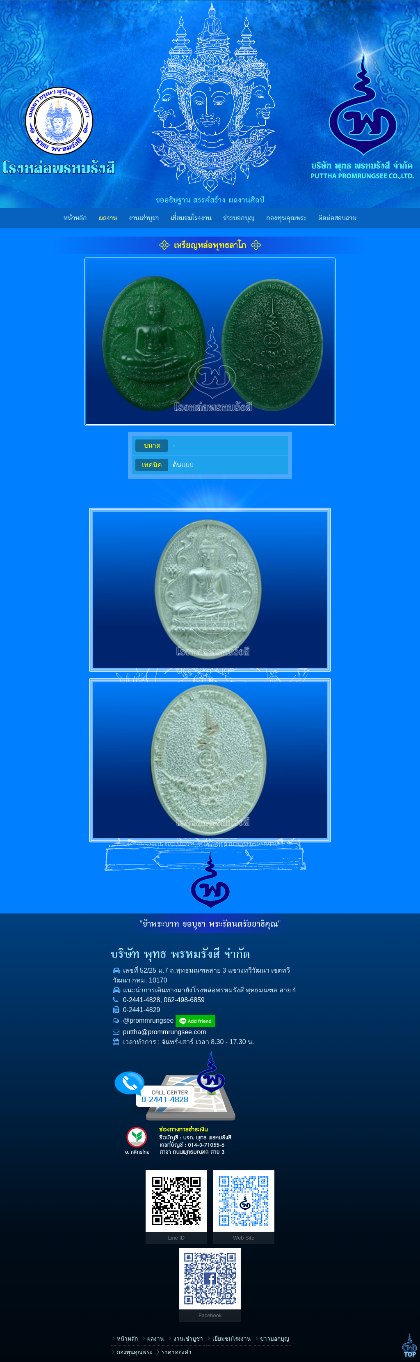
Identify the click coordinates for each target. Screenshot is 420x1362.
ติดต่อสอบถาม (337, 218)
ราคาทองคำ (86, 1198)
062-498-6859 (93, 1009)
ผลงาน (108, 218)
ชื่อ (223, 1206)
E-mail (228, 1259)
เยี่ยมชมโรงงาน (191, 218)
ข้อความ (230, 1285)
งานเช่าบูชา (144, 218)
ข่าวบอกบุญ (239, 218)
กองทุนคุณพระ (286, 218)
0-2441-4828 (51, 1009)
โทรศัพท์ (230, 1232)
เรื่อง (225, 1180)
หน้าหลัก (75, 218)
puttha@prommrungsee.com (74, 1041)
